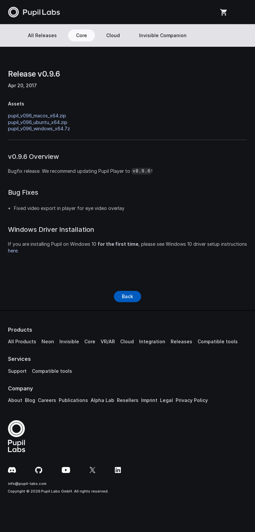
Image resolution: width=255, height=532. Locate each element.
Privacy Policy (192, 400)
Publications (73, 400)
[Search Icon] (11, 35)
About (15, 400)
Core (89, 341)
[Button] (127, 296)
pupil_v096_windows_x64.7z (39, 128)
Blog (30, 400)
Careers (47, 400)
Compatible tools (218, 341)
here (13, 250)
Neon (48, 341)
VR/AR (108, 341)
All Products (22, 341)
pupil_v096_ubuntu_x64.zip (37, 122)
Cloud (127, 341)
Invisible (69, 341)
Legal (166, 400)
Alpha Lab (102, 400)
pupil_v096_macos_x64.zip (37, 115)
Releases (181, 341)
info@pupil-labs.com (27, 483)
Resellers (127, 400)
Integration (152, 341)
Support (17, 371)
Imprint (149, 400)
